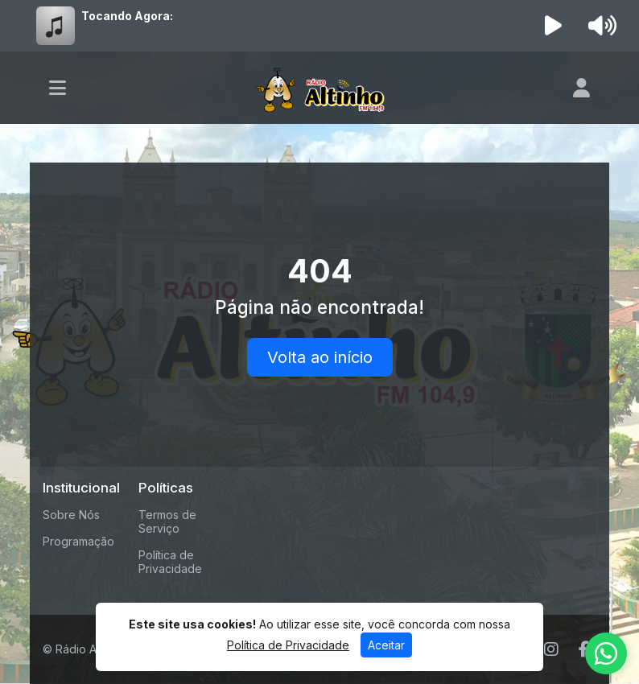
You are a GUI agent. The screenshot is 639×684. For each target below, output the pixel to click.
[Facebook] (584, 649)
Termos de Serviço (167, 521)
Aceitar (386, 645)
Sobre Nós (71, 514)
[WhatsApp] (606, 653)
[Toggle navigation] (57, 88)
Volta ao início (320, 357)
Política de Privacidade (170, 561)
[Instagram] (551, 649)
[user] (581, 88)
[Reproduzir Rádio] (553, 25)
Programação (78, 541)
